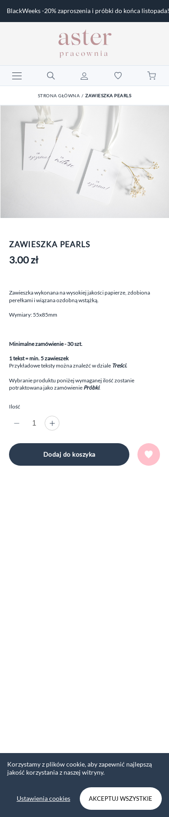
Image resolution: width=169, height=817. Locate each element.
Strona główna (59, 95)
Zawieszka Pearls (108, 95)
